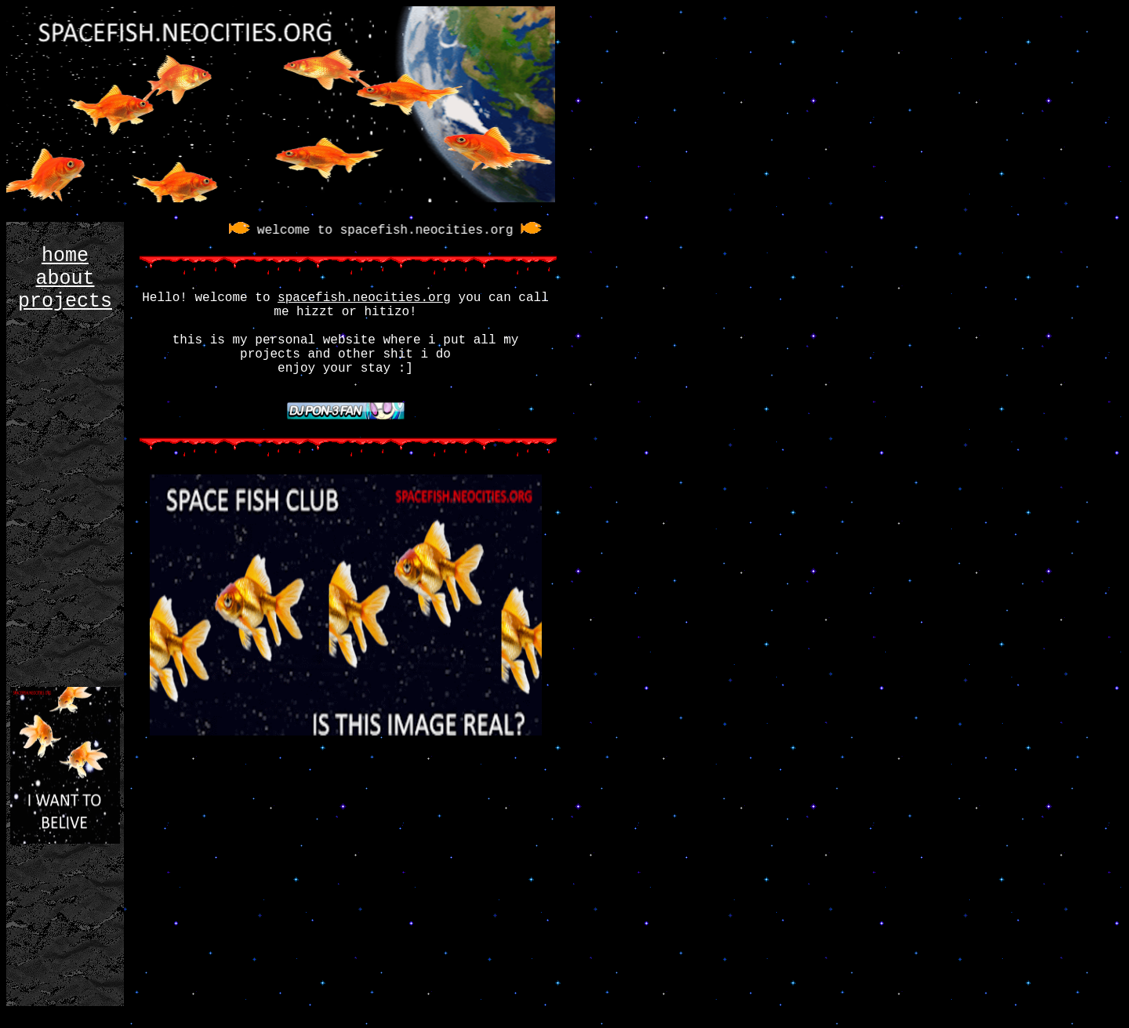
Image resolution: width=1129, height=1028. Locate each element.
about (64, 278)
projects (65, 301)
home (65, 256)
